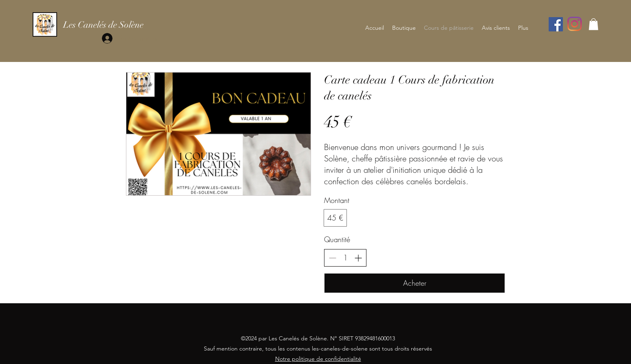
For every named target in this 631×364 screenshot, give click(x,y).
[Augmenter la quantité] (358, 257)
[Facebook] (556, 24)
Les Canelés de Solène (103, 24)
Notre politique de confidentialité (318, 358)
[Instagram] (574, 24)
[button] (593, 24)
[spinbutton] (345, 258)
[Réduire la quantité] (332, 257)
